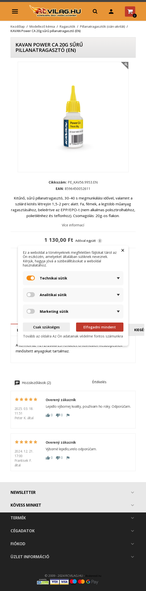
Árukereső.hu (93, 575)
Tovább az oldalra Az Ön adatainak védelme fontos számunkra (73, 336)
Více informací (73, 225)
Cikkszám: (58, 182)
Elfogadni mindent (99, 327)
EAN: (60, 188)
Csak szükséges (46, 327)
